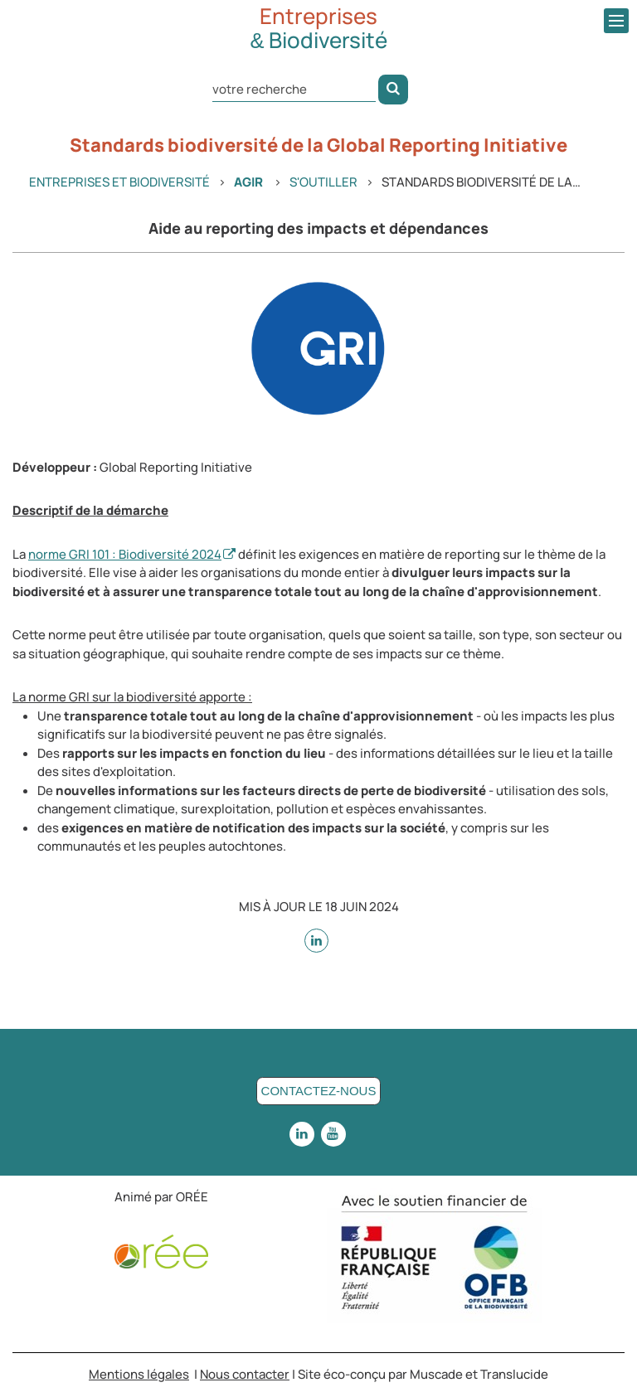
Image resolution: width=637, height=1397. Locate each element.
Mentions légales (139, 1374)
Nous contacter (244, 1374)
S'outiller (323, 182)
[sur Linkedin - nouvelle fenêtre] (316, 940)
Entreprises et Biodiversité (119, 182)
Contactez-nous (319, 1091)
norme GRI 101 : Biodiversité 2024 (124, 554)
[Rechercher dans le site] (294, 88)
